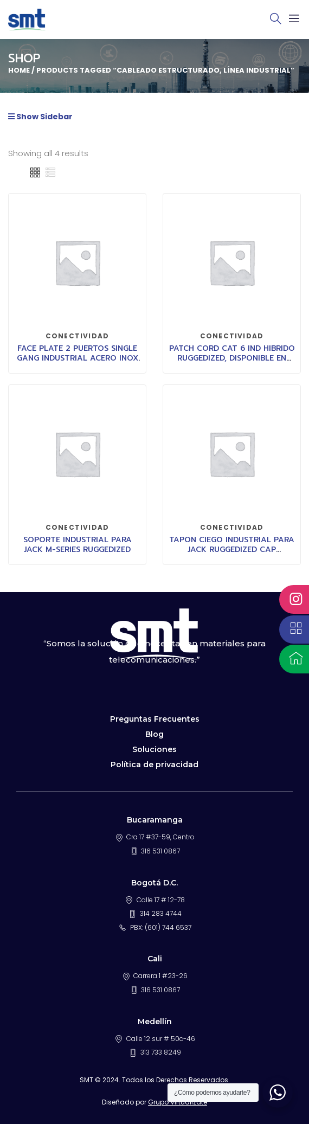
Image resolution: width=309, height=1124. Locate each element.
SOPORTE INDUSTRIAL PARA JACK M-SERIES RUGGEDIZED (77, 544)
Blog (154, 734)
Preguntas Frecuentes (154, 719)
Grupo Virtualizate (177, 1102)
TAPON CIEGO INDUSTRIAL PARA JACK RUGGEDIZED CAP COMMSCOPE (231, 549)
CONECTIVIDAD (77, 336)
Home (19, 70)
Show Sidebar (40, 116)
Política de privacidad (154, 764)
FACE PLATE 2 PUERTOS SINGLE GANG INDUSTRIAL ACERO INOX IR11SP (77, 358)
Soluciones (154, 749)
